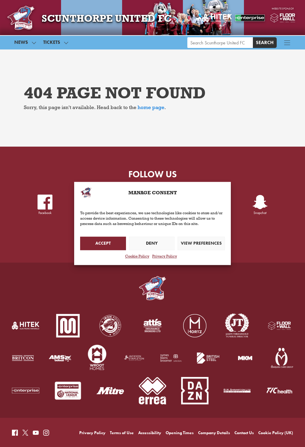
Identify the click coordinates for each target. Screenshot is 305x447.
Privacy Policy (164, 257)
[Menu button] (287, 46)
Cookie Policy (137, 257)
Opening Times (180, 407)
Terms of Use (122, 407)
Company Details (214, 407)
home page (151, 108)
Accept (103, 243)
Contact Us (244, 407)
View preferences (201, 243)
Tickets (51, 45)
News (21, 45)
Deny (152, 243)
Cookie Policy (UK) (275, 407)
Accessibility (149, 407)
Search (265, 45)
